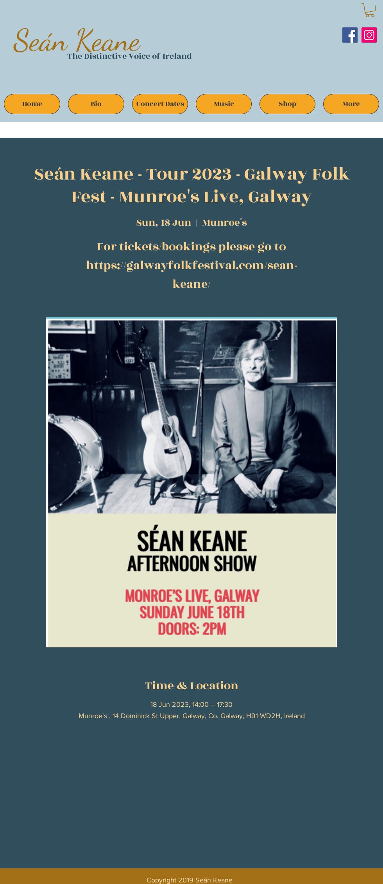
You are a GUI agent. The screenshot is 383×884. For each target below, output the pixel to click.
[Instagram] (369, 35)
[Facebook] (350, 35)
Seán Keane (77, 40)
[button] (370, 10)
